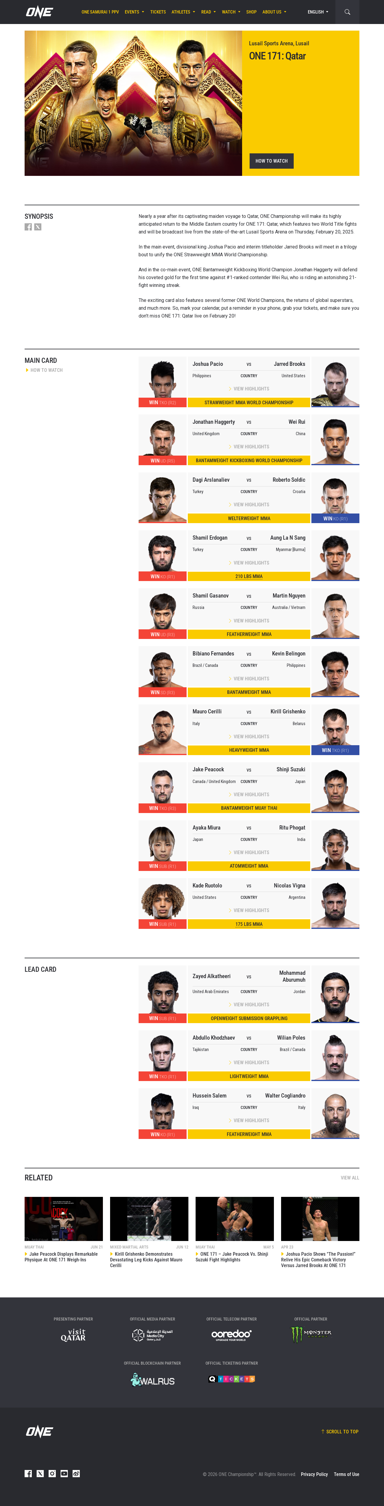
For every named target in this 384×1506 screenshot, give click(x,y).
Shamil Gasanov (211, 595)
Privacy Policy (314, 1474)
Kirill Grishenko (288, 711)
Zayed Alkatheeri (212, 976)
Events (132, 12)
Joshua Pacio (208, 363)
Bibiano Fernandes (213, 653)
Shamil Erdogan (210, 537)
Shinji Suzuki (291, 769)
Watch (229, 12)
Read (206, 12)
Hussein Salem (209, 1095)
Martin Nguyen (289, 595)
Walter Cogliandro (285, 1095)
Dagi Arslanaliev (211, 479)
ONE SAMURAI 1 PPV (100, 12)
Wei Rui (297, 421)
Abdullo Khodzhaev (214, 1037)
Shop (251, 12)
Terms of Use (346, 1474)
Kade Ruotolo (207, 885)
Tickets (158, 12)
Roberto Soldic (289, 479)
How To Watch (272, 161)
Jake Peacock (208, 769)
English (316, 12)
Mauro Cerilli (207, 711)
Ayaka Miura (206, 827)
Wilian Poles (291, 1037)
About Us (271, 12)
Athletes (181, 12)
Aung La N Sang (287, 537)
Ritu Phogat (292, 827)
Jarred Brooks (289, 363)
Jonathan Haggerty (214, 421)
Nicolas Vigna (289, 885)
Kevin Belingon (288, 653)
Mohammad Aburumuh (292, 976)
